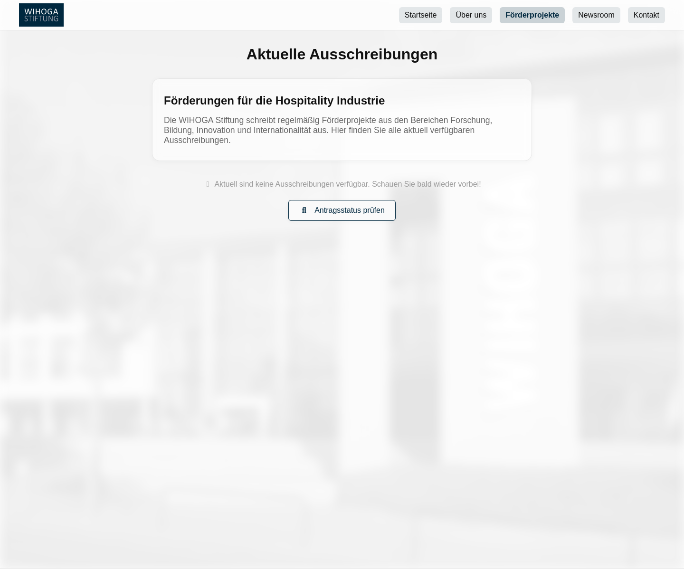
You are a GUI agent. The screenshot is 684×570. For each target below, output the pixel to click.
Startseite (421, 15)
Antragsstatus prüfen (342, 210)
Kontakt (646, 15)
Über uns (471, 15)
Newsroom (596, 15)
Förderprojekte (532, 15)
